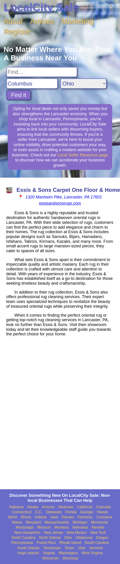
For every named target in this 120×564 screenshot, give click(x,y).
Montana (62, 527)
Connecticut (22, 512)
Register (17, 31)
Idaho (12, 517)
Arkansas (65, 507)
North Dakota (49, 538)
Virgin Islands (28, 553)
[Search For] (41, 72)
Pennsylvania (22, 543)
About (13, 21)
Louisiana (104, 517)
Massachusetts (56, 522)
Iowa (54, 517)
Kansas (68, 517)
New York (98, 533)
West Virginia (92, 553)
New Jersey (53, 533)
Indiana (41, 517)
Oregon (102, 538)
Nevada (98, 527)
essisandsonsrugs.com (60, 203)
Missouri (44, 527)
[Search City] (32, 83)
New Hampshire (27, 533)
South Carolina (97, 543)
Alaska (32, 507)
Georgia (86, 512)
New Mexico (77, 533)
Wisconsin (50, 558)
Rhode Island (70, 543)
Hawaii (102, 512)
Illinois (26, 517)
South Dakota (28, 548)
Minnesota (99, 522)
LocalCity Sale (41, 7)
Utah (81, 548)
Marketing (78, 21)
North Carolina (23, 538)
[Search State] (83, 83)
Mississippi (24, 527)
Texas (69, 548)
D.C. (39, 512)
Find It (18, 95)
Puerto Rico (46, 543)
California (85, 507)
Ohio (68, 538)
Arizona (48, 507)
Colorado (103, 507)
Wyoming (70, 558)
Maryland (33, 522)
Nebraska (80, 527)
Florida (70, 512)
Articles (42, 21)
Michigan (80, 522)
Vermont (96, 548)
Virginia (49, 553)
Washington (68, 553)
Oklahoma (84, 538)
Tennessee (52, 548)
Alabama (16, 507)
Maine (17, 522)
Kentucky (85, 517)
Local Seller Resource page (82, 155)
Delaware (54, 512)
